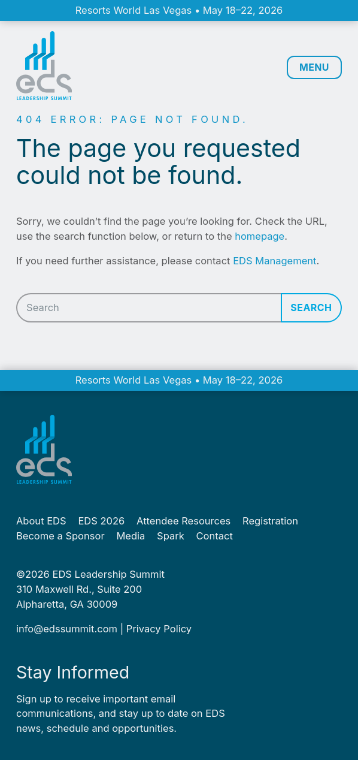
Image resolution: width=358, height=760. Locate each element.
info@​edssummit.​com (66, 629)
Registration (270, 521)
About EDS (41, 521)
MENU (313, 68)
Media (130, 536)
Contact (214, 536)
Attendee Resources (183, 521)
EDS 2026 (101, 521)
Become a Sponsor (60, 536)
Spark (170, 536)
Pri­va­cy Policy (159, 629)
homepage (259, 236)
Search (311, 307)
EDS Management (274, 261)
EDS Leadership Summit (109, 574)
